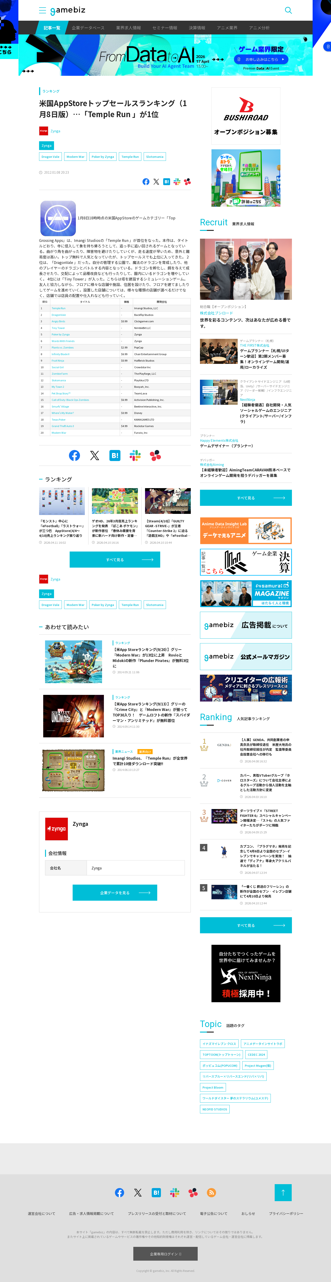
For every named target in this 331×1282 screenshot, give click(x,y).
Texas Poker (59, 419)
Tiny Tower (58, 328)
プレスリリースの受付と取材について (157, 1213)
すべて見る (115, 559)
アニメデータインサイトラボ (262, 1043)
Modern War (75, 156)
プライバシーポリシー (286, 1213)
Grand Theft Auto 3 (63, 426)
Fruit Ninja (58, 360)
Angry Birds (58, 321)
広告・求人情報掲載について (91, 1213)
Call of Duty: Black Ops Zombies (70, 400)
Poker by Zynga (103, 156)
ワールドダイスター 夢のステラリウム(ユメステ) (235, 1098)
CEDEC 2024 (256, 1054)
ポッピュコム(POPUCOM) (220, 1065)
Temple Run (130, 156)
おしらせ (248, 1213)
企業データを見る (115, 892)
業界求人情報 (128, 28)
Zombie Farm (60, 373)
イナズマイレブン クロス (219, 1043)
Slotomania (154, 156)
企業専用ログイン (165, 1253)
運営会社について (41, 1213)
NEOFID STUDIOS (215, 1109)
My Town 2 (58, 386)
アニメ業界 (227, 28)
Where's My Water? (63, 413)
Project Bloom (213, 1087)
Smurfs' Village (60, 406)
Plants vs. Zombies (63, 347)
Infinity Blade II (60, 354)
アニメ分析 (259, 28)
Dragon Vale (50, 156)
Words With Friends (63, 341)
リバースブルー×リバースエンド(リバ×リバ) (233, 1076)
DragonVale (59, 315)
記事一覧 (52, 28)
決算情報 (197, 28)
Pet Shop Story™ (61, 393)
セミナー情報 (164, 28)
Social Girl (58, 367)
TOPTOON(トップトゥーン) (221, 1054)
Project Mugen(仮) (258, 1065)
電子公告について (214, 1213)
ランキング (51, 91)
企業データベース (88, 28)
